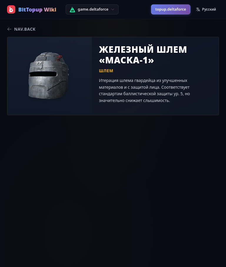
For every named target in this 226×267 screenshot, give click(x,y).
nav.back (21, 29)
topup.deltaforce (170, 9)
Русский (206, 9)
